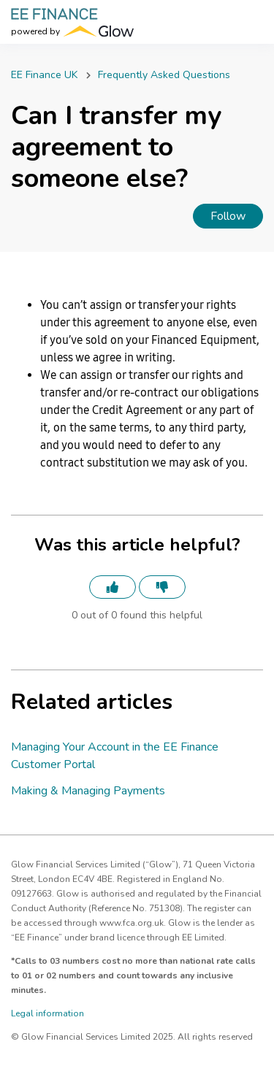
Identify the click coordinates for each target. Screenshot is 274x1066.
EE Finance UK (44, 75)
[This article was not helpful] (162, 587)
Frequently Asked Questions (164, 75)
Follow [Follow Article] (228, 216)
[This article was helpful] (112, 587)
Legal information (47, 1013)
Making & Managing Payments (88, 791)
